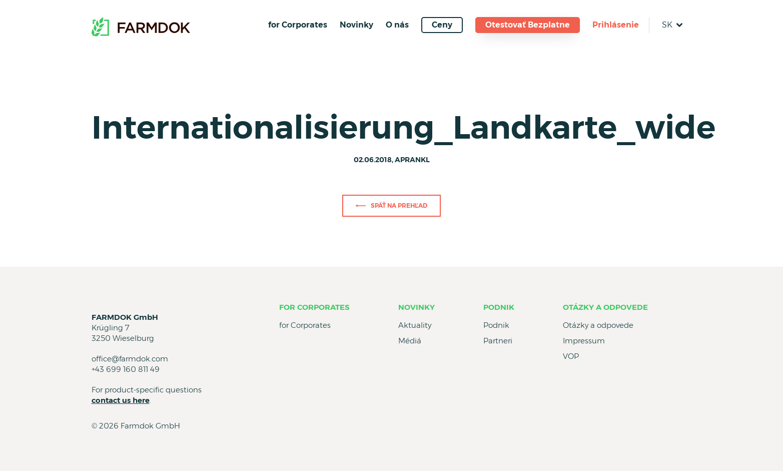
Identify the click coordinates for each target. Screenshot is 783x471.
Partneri (497, 340)
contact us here (121, 400)
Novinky (356, 25)
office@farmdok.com (130, 358)
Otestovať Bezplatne (527, 25)
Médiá (409, 340)
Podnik (498, 307)
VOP (571, 356)
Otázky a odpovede (605, 307)
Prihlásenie (615, 25)
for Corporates (297, 25)
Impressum (584, 340)
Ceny (442, 25)
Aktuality (414, 325)
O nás (397, 25)
